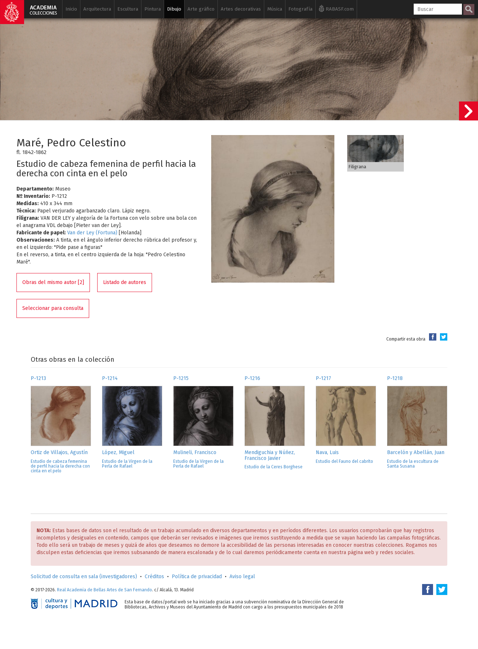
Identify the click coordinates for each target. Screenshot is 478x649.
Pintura (152, 9)
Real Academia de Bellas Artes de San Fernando (104, 589)
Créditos (154, 576)
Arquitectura (97, 9)
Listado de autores (124, 282)
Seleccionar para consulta (52, 308)
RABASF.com (336, 8)
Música (274, 9)
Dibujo (174, 9)
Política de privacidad (197, 576)
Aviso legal (242, 576)
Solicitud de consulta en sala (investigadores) (84, 576)
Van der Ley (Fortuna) (92, 233)
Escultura (127, 9)
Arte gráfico (201, 9)
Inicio (71, 9)
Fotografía (300, 9)
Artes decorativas (241, 9)
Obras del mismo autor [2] (53, 282)
